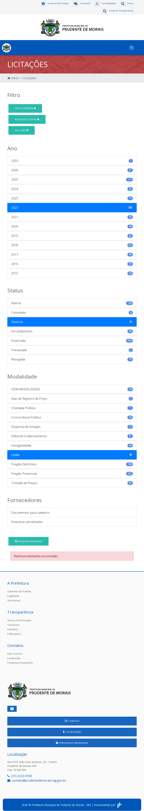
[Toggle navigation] (132, 45)
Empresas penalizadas (27, 519)
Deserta (25, 105)
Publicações (14, 631)
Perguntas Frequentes (20, 660)
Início (13, 75)
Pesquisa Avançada (28, 538)
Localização (14, 655)
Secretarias (13, 597)
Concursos (13, 622)
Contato (72, 718)
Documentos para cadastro (30, 510)
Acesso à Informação (19, 617)
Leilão (27, 116)
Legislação (13, 593)
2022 (21, 127)
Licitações (12, 626)
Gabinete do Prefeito (19, 588)
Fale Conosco (14, 651)
